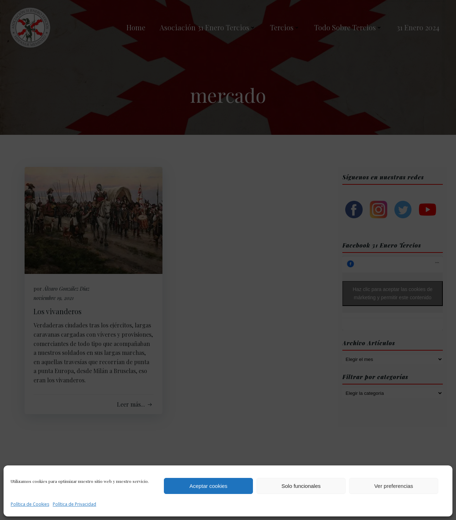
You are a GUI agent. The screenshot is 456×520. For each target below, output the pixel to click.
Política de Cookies (30, 504)
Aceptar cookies (209, 486)
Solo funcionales (301, 486)
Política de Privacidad (74, 504)
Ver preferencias (393, 486)
